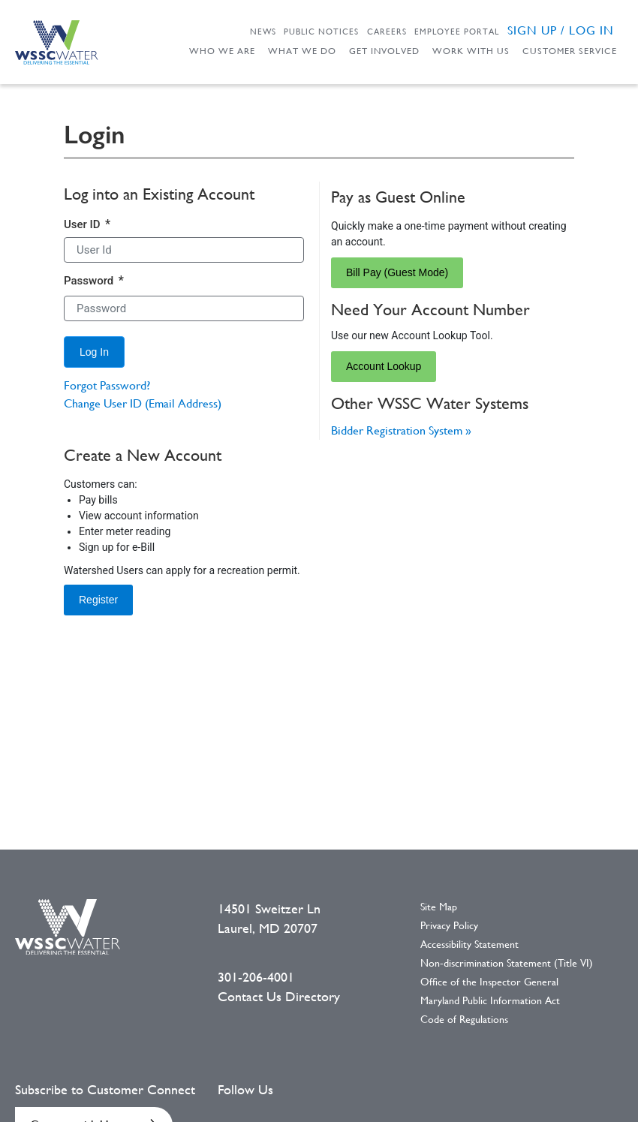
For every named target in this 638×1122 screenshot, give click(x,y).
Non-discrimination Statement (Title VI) (506, 963)
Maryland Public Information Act (490, 1000)
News (263, 32)
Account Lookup (383, 366)
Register (98, 600)
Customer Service (569, 51)
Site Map (438, 907)
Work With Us (471, 51)
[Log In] (94, 352)
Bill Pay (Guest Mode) (397, 272)
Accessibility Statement (469, 944)
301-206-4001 (256, 977)
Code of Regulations (464, 1019)
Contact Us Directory (279, 996)
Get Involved (384, 51)
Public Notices (321, 32)
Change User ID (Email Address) (142, 403)
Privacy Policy (449, 925)
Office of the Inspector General (489, 982)
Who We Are (222, 51)
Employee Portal (456, 32)
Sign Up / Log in (560, 30)
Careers (387, 32)
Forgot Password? (107, 385)
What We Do (302, 51)
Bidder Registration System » (401, 430)
